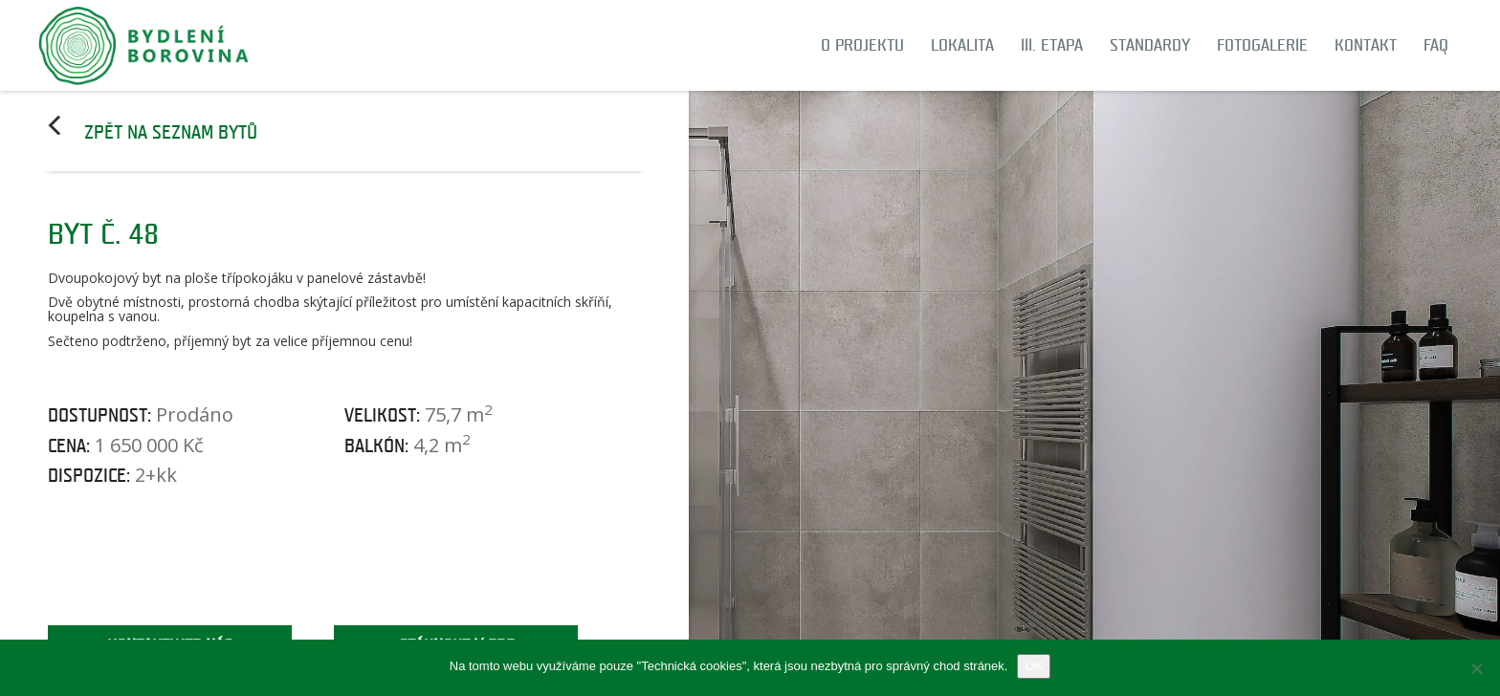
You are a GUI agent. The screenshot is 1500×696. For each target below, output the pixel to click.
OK (1034, 666)
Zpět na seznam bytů (170, 132)
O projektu (862, 45)
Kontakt (1366, 45)
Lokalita (962, 45)
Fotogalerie (1262, 45)
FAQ (1435, 45)
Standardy (1150, 45)
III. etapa (1052, 45)
